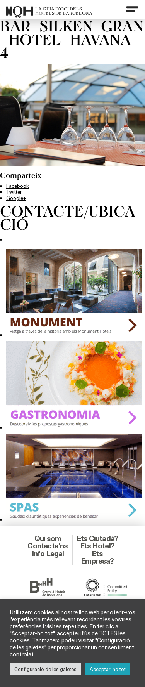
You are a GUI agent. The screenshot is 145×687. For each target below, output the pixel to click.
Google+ (16, 197)
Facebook (17, 185)
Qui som (47, 538)
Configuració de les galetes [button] (45, 669)
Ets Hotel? (97, 545)
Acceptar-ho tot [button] (108, 669)
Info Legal (48, 553)
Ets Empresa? (97, 557)
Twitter (14, 191)
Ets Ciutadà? (97, 538)
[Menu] (132, 9)
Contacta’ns (47, 545)
